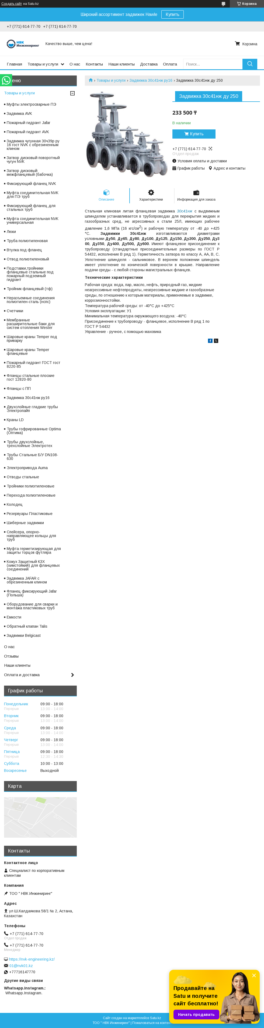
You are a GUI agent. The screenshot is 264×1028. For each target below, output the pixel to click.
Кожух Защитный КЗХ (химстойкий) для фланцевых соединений (33, 565)
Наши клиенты (121, 64)
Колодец (15, 504)
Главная (14, 64)
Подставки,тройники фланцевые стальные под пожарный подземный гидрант (30, 274)
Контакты (94, 64)
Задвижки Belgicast (24, 635)
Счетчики (15, 311)
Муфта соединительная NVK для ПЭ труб (32, 195)
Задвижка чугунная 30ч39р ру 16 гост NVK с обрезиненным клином (33, 145)
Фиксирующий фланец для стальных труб (31, 208)
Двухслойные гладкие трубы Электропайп (32, 409)
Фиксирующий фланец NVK (31, 183)
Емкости (14, 617)
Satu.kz (155, 1018)
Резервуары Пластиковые (30, 513)
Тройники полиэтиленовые (30, 486)
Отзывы (11, 656)
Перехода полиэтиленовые (31, 495)
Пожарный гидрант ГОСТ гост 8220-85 (33, 364)
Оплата (170, 64)
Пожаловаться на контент (152, 1023)
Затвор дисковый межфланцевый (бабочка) (30, 173)
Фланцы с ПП (19, 388)
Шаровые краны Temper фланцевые (28, 352)
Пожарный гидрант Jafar (28, 123)
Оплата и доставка (22, 674)
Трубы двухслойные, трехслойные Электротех (29, 444)
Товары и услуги (42, 64)
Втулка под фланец (24, 250)
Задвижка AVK (19, 113)
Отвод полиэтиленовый (28, 259)
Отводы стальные (23, 477)
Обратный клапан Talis (27, 626)
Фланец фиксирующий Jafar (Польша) (32, 593)
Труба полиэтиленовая (27, 241)
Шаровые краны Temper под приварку (32, 339)
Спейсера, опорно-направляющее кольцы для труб (31, 536)
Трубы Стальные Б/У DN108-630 (32, 457)
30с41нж (184, 211)
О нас (75, 64)
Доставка (149, 64)
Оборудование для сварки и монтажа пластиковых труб (32, 606)
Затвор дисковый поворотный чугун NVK (33, 160)
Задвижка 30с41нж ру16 (151, 80)
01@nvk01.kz (21, 966)
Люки (11, 231)
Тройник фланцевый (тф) (30, 289)
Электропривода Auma (27, 468)
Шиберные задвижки (25, 523)
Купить (172, 14)
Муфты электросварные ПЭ (31, 104)
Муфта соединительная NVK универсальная (32, 220)
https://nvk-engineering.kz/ (32, 959)
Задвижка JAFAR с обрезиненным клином (27, 580)
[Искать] (249, 64)
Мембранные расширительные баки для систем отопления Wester (31, 324)
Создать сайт (11, 4)
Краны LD (15, 420)
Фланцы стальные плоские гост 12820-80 (30, 377)
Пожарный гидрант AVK (28, 132)
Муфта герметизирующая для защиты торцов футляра (34, 550)
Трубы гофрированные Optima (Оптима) (34, 431)
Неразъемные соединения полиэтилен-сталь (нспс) (31, 300)
